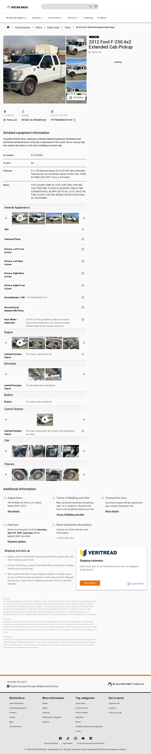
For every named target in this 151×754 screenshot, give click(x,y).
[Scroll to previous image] (6, 218)
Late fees (28, 532)
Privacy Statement (51, 743)
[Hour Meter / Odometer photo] (83, 319)
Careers (12, 717)
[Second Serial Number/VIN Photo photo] (83, 307)
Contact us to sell (115, 712)
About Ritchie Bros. (16, 703)
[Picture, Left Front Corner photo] (83, 249)
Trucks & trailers (82, 712)
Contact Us (138, 684)
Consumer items (82, 708)
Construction (80, 703)
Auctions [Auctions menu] (38, 17)
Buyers (45, 703)
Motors (78, 722)
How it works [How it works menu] (56, 17)
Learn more (135, 583)
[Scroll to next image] (84, 218)
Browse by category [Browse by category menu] (17, 17)
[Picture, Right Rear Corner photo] (83, 273)
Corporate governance (18, 708)
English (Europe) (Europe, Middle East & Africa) (34, 686)
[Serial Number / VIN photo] (83, 297)
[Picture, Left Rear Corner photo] (83, 261)
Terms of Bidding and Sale (70, 514)
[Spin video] (83, 229)
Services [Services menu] (73, 17)
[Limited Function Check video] (83, 354)
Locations (102, 17)
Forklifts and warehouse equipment (89, 726)
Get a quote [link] (90, 583)
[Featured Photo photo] (83, 239)
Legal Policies (67, 743)
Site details (13, 511)
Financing (88, 17)
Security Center (15, 726)
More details (112, 511)
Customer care (114, 703)
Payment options (17, 541)
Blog (11, 722)
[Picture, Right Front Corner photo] (83, 285)
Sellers (44, 708)
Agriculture (80, 717)
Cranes (78, 731)
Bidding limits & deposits (51, 717)
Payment (45, 722)
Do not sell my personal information (91, 743)
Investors (13, 712)
